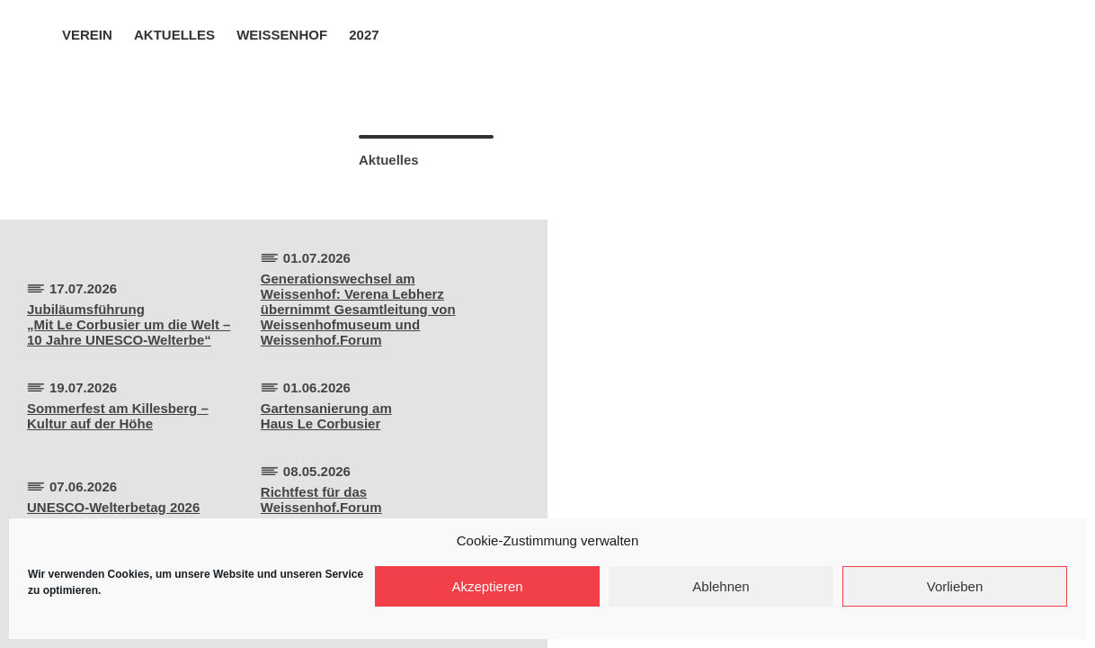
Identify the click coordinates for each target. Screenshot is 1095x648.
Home (37, 33)
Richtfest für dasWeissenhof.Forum (321, 499)
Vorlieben (955, 586)
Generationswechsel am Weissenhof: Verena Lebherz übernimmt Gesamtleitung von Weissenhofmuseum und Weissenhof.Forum (358, 309)
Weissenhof (281, 34)
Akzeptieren (486, 586)
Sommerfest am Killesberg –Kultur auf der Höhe (118, 415)
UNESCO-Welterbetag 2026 (113, 507)
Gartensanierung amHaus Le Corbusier (326, 415)
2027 (363, 34)
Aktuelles (174, 34)
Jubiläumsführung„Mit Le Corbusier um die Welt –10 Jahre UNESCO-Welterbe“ (128, 324)
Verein (87, 34)
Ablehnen (720, 586)
